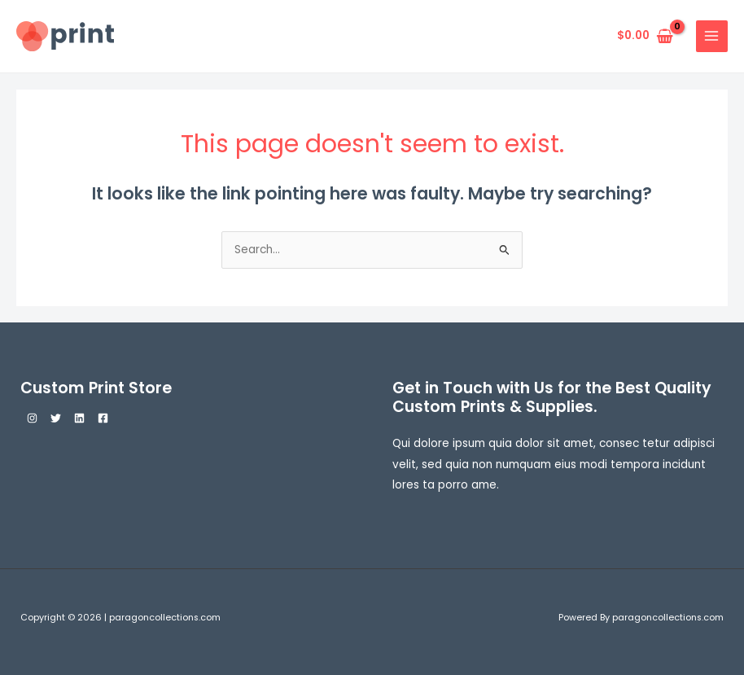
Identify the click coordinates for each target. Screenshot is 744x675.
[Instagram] (32, 418)
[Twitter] (56, 418)
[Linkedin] (79, 418)
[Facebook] (103, 418)
